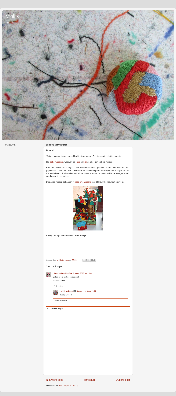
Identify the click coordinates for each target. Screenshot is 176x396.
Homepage (89, 379)
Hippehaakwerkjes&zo (62, 273)
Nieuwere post (54, 379)
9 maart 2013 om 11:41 (86, 291)
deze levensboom (83, 182)
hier (78, 162)
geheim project (56, 162)
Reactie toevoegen (55, 309)
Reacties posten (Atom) (68, 385)
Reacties (59, 286)
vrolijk (12, 16)
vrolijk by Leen (66, 291)
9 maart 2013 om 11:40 (83, 273)
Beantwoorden (59, 281)
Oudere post (123, 379)
